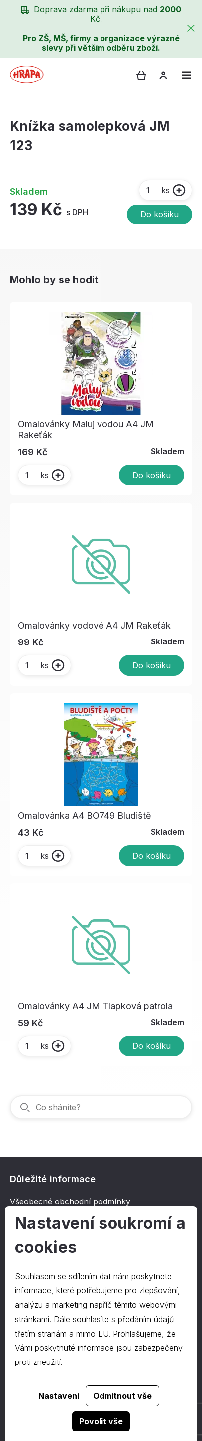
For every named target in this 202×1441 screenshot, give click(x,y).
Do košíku (159, 214)
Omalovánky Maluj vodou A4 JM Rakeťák (86, 429)
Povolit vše (101, 1421)
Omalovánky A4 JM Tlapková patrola (95, 1006)
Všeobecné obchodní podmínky (70, 1201)
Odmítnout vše (122, 1396)
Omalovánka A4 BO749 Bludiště (84, 815)
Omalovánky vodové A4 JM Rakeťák (94, 625)
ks (157, 190)
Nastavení (58, 1396)
